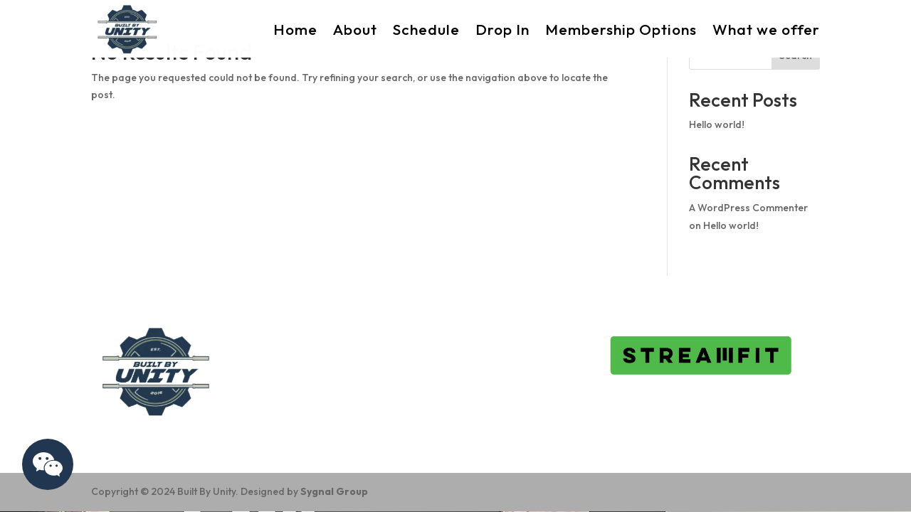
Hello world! (716, 124)
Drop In (502, 29)
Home (295, 29)
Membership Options (621, 29)
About (355, 29)
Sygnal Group (334, 491)
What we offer (766, 29)
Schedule (426, 29)
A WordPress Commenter (748, 207)
